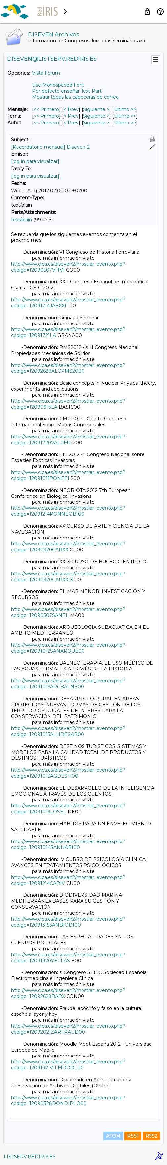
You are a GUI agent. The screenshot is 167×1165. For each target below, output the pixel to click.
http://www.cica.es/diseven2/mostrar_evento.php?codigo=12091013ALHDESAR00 (68, 731)
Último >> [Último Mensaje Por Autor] (125, 123)
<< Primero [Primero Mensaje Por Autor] (46, 123)
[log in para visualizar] (35, 161)
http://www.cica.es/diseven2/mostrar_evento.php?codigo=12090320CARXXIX (68, 576)
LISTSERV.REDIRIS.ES (30, 1157)
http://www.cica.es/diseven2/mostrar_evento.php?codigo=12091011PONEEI (68, 475)
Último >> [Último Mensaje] (125, 109)
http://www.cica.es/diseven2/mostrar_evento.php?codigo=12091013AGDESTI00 (68, 773)
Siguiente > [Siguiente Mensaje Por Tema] (96, 116)
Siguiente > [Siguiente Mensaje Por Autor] (96, 123)
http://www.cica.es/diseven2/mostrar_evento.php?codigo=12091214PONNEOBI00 (68, 511)
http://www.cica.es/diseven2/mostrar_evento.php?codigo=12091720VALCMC (68, 440)
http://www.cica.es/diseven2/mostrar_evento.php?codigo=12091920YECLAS (68, 958)
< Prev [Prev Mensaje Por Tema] (71, 116)
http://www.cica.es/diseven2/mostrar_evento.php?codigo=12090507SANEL (68, 612)
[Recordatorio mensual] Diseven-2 (50, 147)
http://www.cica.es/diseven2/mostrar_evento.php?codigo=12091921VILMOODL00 (68, 1065)
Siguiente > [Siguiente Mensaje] (96, 109)
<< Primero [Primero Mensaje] (46, 109)
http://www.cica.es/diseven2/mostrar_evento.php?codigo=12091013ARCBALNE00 (68, 684)
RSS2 (151, 1136)
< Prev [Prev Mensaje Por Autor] (71, 123)
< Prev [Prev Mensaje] (71, 109)
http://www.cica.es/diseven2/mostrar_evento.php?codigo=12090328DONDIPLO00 (68, 1100)
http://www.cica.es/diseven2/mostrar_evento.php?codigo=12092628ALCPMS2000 (68, 368)
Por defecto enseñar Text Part (67, 91)
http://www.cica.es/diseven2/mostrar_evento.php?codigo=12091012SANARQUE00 (68, 648)
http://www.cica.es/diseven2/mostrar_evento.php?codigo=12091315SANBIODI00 (68, 922)
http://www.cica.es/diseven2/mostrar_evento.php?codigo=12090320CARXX (68, 547)
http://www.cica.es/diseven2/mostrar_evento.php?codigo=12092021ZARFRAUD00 (68, 1029)
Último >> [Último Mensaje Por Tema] (125, 116)
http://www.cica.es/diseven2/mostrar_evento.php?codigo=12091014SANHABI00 (68, 844)
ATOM (113, 1136)
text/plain (21, 220)
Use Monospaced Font (58, 85)
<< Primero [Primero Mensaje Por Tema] (46, 116)
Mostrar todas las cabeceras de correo (75, 97)
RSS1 (133, 1136)
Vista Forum (46, 73)
